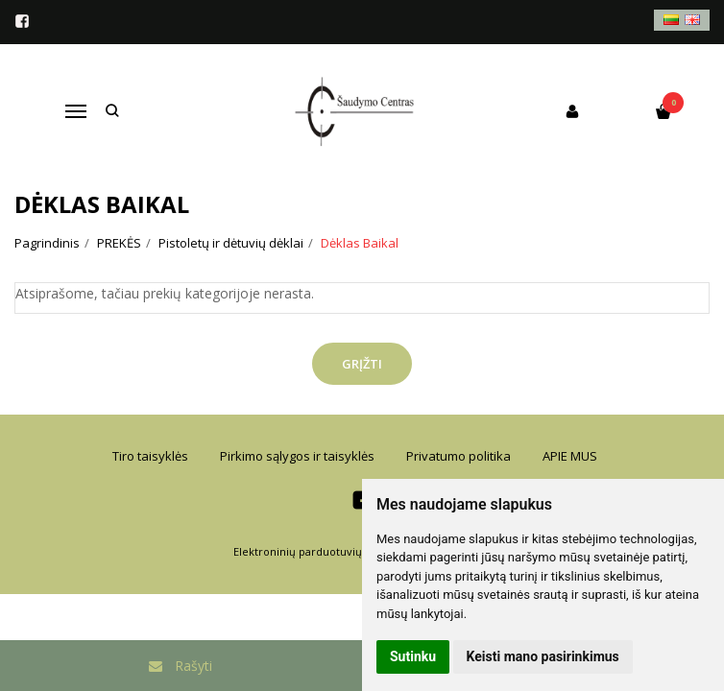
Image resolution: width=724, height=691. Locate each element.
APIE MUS (570, 456)
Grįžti (362, 363)
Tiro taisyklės (150, 456)
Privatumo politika (458, 456)
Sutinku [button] (413, 656)
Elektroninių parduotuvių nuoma (317, 551)
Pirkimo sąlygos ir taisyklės (297, 456)
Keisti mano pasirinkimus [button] (543, 656)
